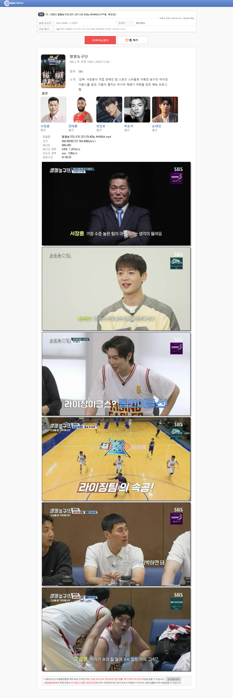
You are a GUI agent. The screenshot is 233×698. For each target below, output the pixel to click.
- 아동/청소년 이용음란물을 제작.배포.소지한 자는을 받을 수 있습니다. (112, 679)
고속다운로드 (100, 40)
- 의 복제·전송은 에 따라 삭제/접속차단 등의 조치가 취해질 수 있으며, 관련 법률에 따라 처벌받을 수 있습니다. (112, 682)
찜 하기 (132, 40)
